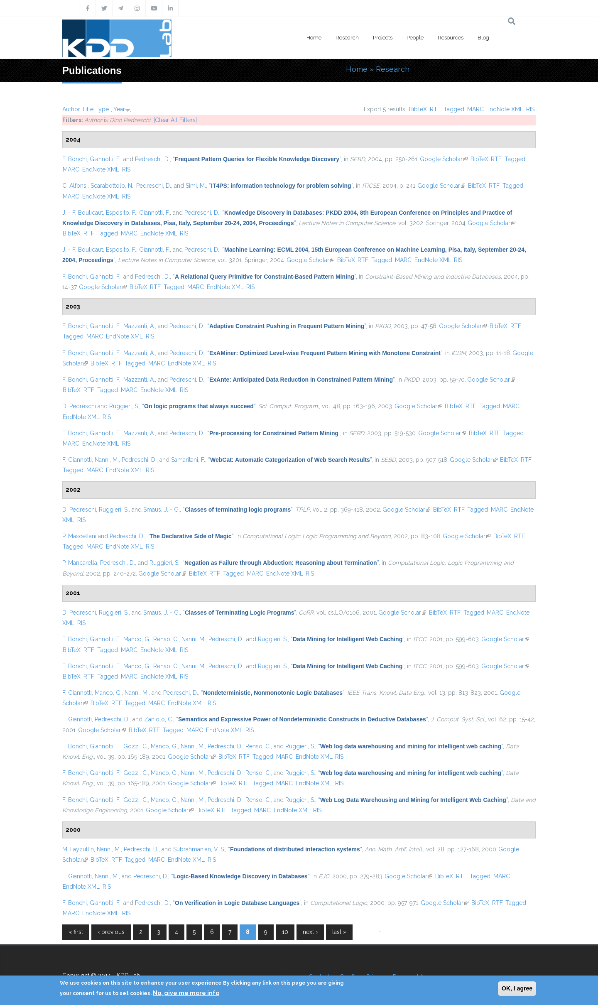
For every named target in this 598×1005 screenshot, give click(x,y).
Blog (483, 37)
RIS (530, 109)
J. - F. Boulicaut (82, 212)
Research (347, 37)
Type (102, 109)
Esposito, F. (121, 212)
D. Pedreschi (79, 406)
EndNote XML (504, 109)
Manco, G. (136, 639)
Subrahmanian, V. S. (199, 849)
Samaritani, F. (188, 459)
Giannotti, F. (105, 159)
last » (339, 932)
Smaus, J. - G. (161, 509)
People (415, 37)
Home (313, 37)
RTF (435, 109)
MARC (475, 109)
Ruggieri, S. (124, 406)
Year (119, 109)
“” (257, 159)
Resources (450, 37)
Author (71, 109)
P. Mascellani (79, 536)
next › (310, 932)
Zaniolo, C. (158, 719)
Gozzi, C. (135, 746)
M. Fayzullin (78, 849)
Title (87, 109)
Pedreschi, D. (152, 159)
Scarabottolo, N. (112, 185)
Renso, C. (166, 639)
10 (285, 932)
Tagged (454, 109)
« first (76, 932)
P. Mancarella (79, 562)
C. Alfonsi (75, 185)
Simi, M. (196, 185)
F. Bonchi (74, 159)
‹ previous (111, 932)
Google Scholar (444, 159)
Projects (382, 37)
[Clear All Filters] (175, 120)
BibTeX (418, 109)
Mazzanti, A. (139, 326)
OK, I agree (517, 988)
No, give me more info (186, 993)
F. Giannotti (77, 459)
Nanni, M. (107, 459)
